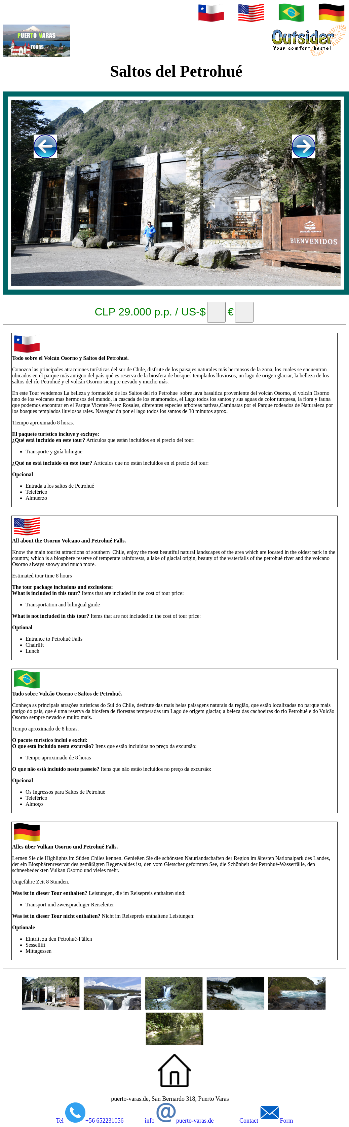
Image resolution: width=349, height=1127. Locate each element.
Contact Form (266, 1120)
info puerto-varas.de (179, 1120)
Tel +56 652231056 (90, 1120)
